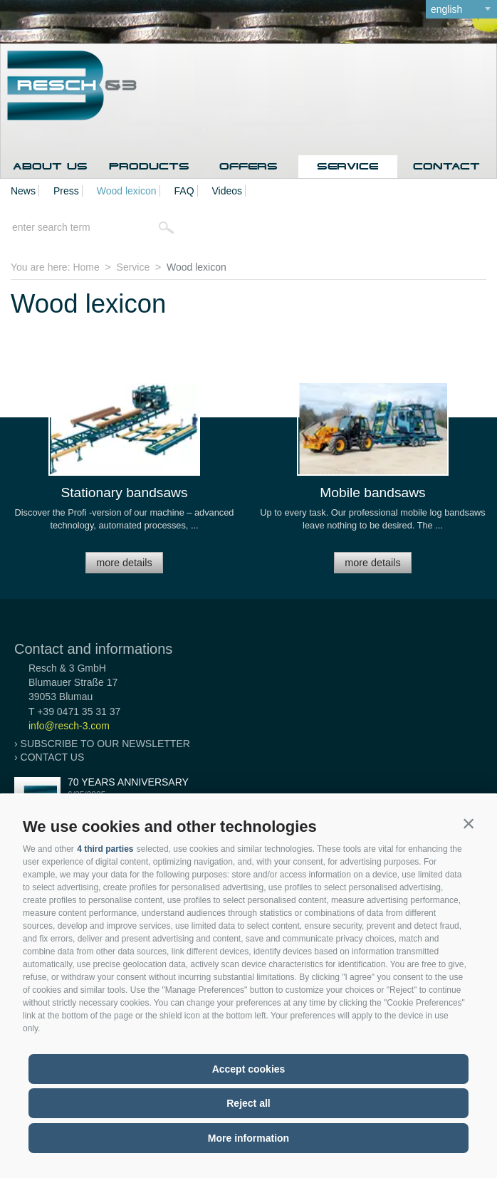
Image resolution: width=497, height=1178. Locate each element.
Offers (248, 166)
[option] (124, 484)
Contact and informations (93, 649)
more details (124, 562)
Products (149, 166)
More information (248, 1138)
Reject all (248, 1103)
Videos (227, 191)
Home (86, 267)
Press (66, 191)
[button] (468, 823)
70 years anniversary (128, 782)
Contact (446, 166)
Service (347, 166)
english (446, 9)
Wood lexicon (127, 191)
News (23, 191)
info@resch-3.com (69, 725)
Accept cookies (249, 1069)
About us (50, 166)
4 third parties (105, 849)
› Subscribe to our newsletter (102, 743)
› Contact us (49, 757)
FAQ (184, 191)
